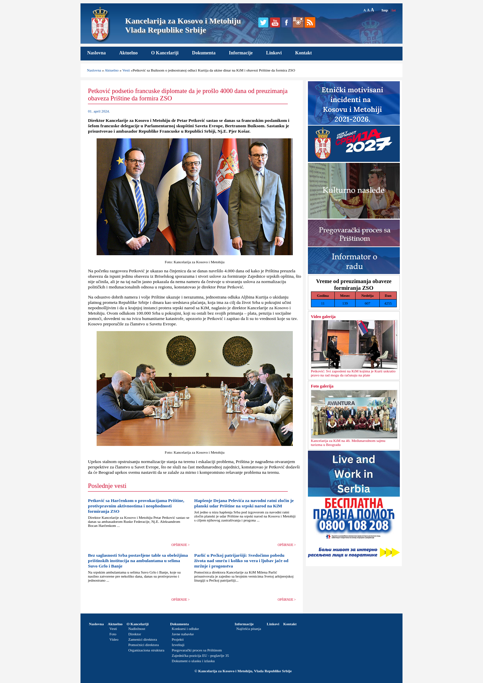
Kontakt (303, 52)
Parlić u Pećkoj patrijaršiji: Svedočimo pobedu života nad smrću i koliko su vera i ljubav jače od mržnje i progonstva (241, 560)
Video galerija (323, 316)
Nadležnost (136, 629)
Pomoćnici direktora (143, 645)
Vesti (126, 70)
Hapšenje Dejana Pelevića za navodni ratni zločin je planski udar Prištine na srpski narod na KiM (244, 503)
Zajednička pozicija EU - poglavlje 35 (200, 655)
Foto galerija (322, 386)
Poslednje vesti (107, 485)
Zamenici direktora (142, 639)
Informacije (241, 52)
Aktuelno (128, 52)
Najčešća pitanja (248, 629)
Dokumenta (204, 52)
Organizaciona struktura (146, 650)
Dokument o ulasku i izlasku (193, 661)
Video (113, 639)
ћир (385, 10)
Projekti (177, 639)
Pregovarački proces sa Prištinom (197, 650)
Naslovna (96, 52)
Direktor (134, 634)
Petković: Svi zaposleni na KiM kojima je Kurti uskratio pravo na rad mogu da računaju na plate (353, 373)
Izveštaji (178, 645)
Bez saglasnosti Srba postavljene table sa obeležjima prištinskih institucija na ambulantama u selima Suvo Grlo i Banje (138, 560)
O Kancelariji (164, 52)
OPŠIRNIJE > (180, 545)
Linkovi (274, 52)
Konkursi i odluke (185, 629)
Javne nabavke (183, 634)
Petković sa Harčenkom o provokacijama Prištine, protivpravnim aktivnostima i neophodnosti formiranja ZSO (136, 506)
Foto (112, 634)
